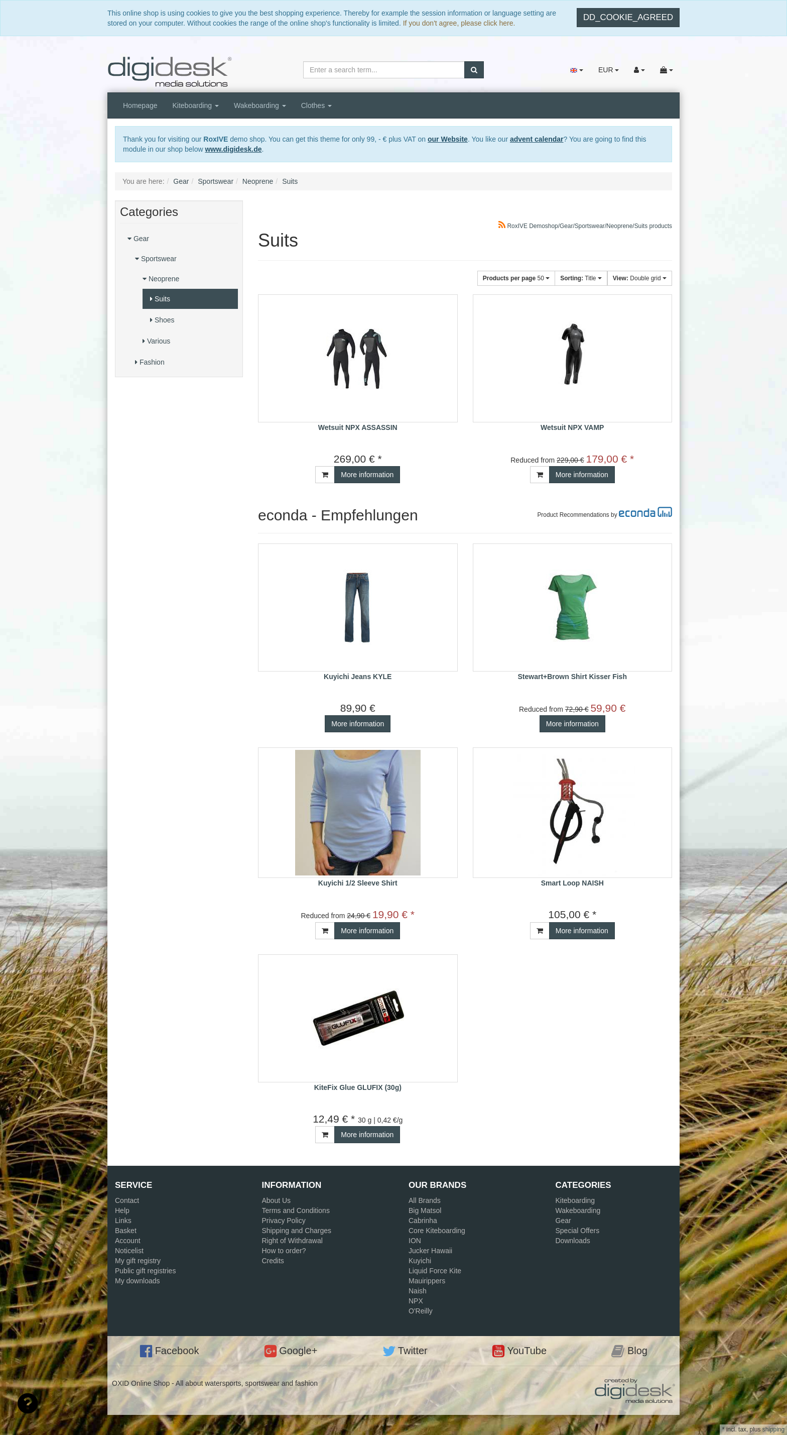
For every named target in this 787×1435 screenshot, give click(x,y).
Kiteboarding (196, 105)
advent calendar (537, 139)
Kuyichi (420, 1261)
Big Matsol (425, 1210)
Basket (126, 1231)
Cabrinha (423, 1221)
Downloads (573, 1241)
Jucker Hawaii (430, 1251)
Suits (160, 299)
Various (156, 341)
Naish (418, 1291)
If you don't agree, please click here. (459, 23)
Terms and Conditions (296, 1210)
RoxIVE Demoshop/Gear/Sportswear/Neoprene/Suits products (585, 226)
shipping (773, 1429)
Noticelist (129, 1251)
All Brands (425, 1200)
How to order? (284, 1251)
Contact (127, 1200)
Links (123, 1221)
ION (415, 1241)
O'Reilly (421, 1311)
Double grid (640, 278)
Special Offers (578, 1231)
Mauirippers (427, 1281)
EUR (608, 70)
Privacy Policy (284, 1221)
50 (516, 278)
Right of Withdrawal (292, 1241)
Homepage (140, 105)
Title (581, 278)
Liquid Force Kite (435, 1271)
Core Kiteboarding (437, 1231)
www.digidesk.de (233, 149)
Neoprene (161, 279)
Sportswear (156, 259)
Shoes (162, 320)
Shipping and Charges (297, 1231)
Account (128, 1241)
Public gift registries (145, 1271)
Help (122, 1210)
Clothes (316, 105)
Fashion (150, 362)
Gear (138, 239)
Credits (273, 1261)
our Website (448, 139)
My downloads (137, 1281)
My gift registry (138, 1261)
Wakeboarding (260, 105)
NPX (416, 1301)
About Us (276, 1200)
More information (367, 475)
